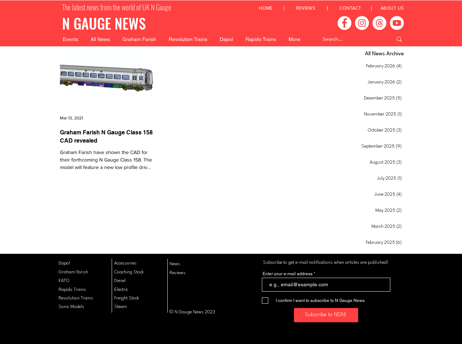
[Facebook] (344, 23)
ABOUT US (392, 8)
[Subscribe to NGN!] (326, 315)
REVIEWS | (317, 8)
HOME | (277, 8)
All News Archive (384, 54)
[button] (70, 39)
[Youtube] (397, 23)
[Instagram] (362, 23)
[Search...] (352, 39)
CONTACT (350, 8)
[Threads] (379, 23)
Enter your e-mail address (288, 274)
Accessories (125, 263)
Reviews (177, 273)
